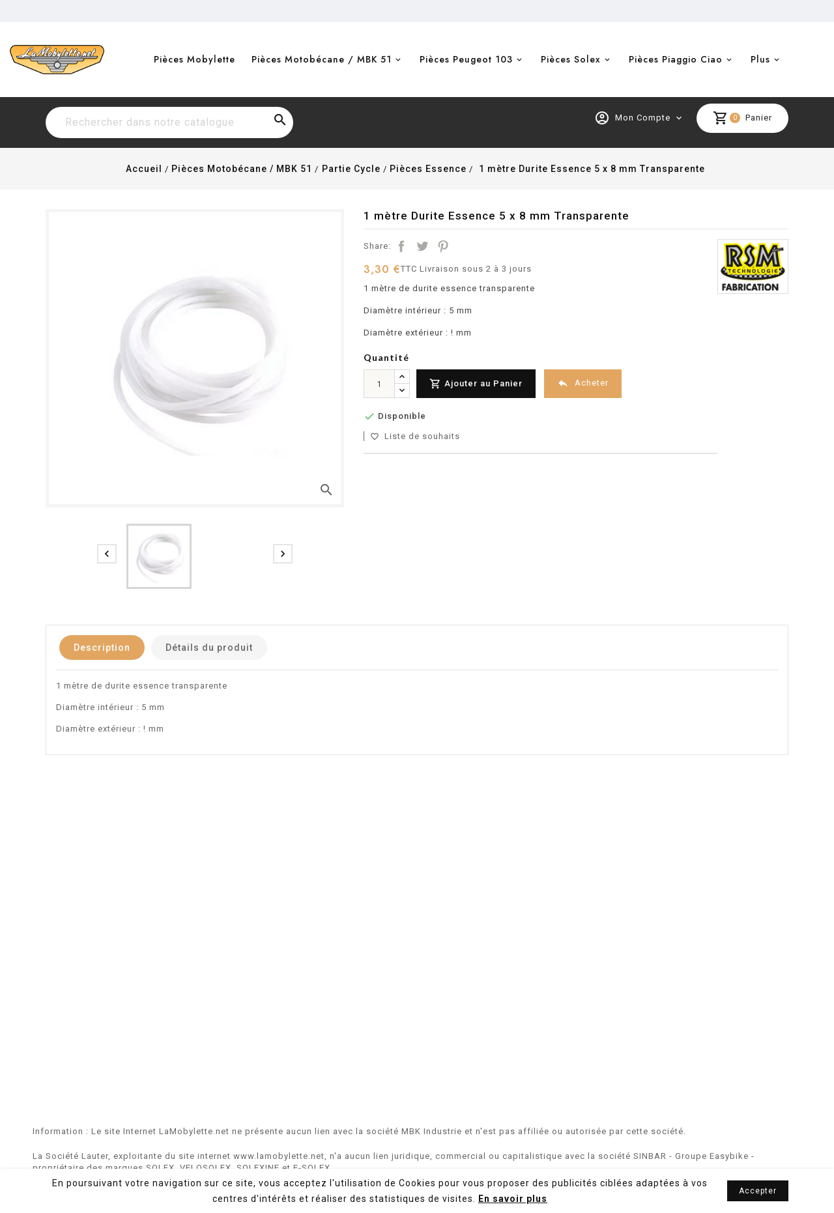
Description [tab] (102, 647)
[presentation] (107, 554)
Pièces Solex (571, 59)
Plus (760, 59)
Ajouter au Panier (476, 384)
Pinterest (443, 246)
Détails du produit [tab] (209, 647)
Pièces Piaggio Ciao (676, 59)
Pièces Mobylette (194, 59)
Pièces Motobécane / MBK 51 (322, 59)
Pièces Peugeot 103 (466, 59)
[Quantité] (379, 383)
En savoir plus (512, 1198)
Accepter (758, 1190)
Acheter (583, 383)
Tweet (422, 246)
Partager (401, 246)
